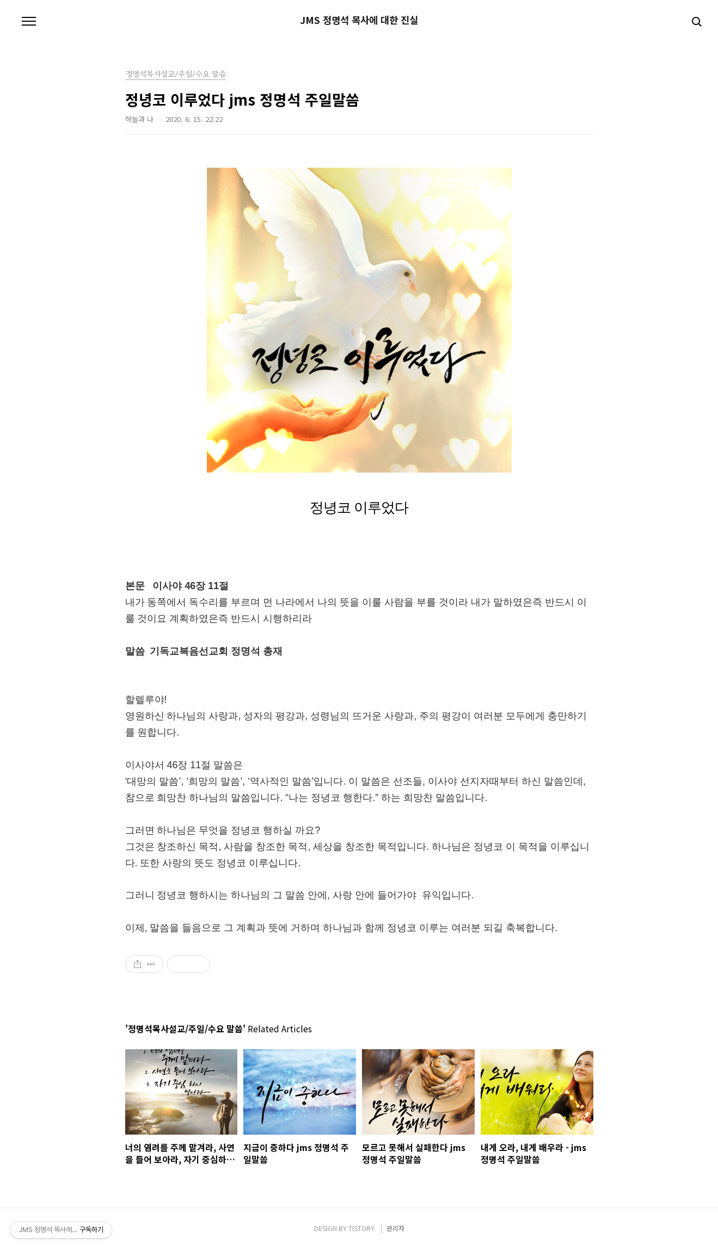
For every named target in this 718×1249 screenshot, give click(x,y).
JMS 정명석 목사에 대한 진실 (359, 20)
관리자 (395, 1228)
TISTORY (361, 1228)
